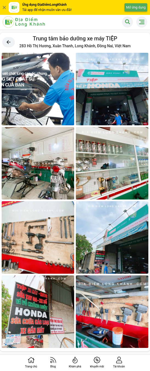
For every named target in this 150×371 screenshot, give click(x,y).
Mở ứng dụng (136, 7)
